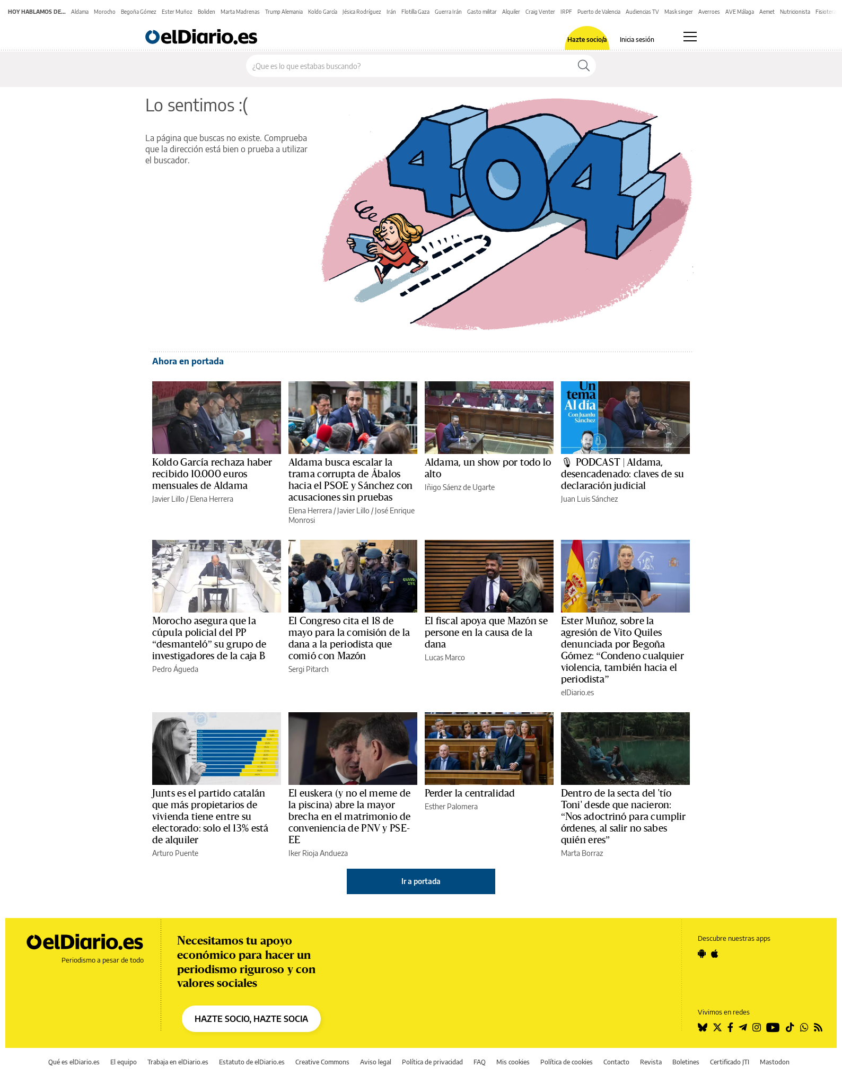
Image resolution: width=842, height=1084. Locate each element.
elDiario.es (577, 692)
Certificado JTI (729, 1062)
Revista (651, 1062)
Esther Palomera (451, 806)
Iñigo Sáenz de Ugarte (460, 487)
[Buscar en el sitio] (409, 66)
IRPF (566, 11)
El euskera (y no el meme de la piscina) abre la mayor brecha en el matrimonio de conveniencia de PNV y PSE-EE (349, 816)
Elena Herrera (211, 498)
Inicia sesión (637, 40)
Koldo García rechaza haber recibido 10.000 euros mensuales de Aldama (212, 474)
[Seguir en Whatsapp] (804, 1027)
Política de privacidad (432, 1062)
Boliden (206, 11)
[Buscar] (584, 66)
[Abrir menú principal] (690, 36)
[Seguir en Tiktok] (790, 1027)
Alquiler (511, 11)
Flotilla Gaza (415, 11)
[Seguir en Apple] (714, 953)
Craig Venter (540, 11)
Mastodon (775, 1062)
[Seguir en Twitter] (717, 1027)
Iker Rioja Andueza (318, 853)
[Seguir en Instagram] (756, 1027)
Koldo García (322, 11)
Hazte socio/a (587, 40)
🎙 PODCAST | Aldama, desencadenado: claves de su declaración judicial (623, 474)
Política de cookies (566, 1062)
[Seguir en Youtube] (773, 1027)
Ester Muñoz (177, 11)
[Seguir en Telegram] (743, 1027)
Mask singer (678, 11)
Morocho (105, 11)
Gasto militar (482, 11)
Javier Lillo (168, 498)
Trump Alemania (284, 11)
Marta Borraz (582, 853)
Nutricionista (795, 11)
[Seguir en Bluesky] (702, 1027)
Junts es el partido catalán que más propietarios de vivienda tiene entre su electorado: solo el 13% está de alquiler (210, 816)
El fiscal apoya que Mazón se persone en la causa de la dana (486, 633)
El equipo (123, 1062)
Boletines (685, 1062)
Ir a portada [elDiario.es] (421, 881)
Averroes (709, 11)
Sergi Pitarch (308, 669)
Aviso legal (375, 1062)
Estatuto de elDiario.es (252, 1062)
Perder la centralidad (470, 793)
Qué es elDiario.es (74, 1062)
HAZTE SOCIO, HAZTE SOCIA (251, 1018)
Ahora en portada (188, 361)
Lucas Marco (445, 657)
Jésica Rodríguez (362, 11)
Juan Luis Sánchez (589, 498)
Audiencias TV (642, 11)
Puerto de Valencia (598, 11)
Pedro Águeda (175, 669)
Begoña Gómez (138, 11)
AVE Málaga (739, 11)
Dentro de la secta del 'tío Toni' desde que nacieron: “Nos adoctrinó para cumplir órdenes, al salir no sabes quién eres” (623, 816)
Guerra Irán (448, 11)
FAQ (479, 1062)
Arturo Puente (175, 853)
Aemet (767, 11)
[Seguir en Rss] (818, 1027)
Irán (391, 11)
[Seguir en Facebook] (730, 1027)
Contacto (616, 1062)
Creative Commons (322, 1062)
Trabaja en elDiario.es (177, 1062)
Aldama (80, 11)
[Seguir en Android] (702, 953)
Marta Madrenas (240, 11)
